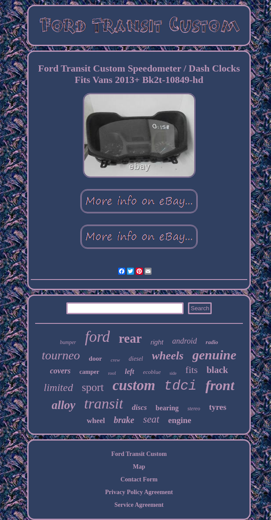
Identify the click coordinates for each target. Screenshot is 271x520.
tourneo (61, 355)
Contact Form (138, 479)
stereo (194, 408)
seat (151, 419)
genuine (214, 355)
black (217, 370)
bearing (166, 408)
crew (115, 359)
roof (112, 373)
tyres (218, 407)
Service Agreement (138, 505)
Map (139, 466)
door (95, 358)
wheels (168, 355)
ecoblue (152, 372)
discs (139, 407)
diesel (136, 358)
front (220, 385)
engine (180, 420)
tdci (180, 386)
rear (130, 338)
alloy (64, 405)
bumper (68, 342)
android (184, 341)
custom (133, 385)
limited (58, 387)
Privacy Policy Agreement (139, 492)
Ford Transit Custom (138, 454)
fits (191, 369)
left (129, 371)
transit (103, 403)
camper (89, 372)
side (173, 373)
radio (212, 342)
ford (97, 336)
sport (93, 387)
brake (124, 420)
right (157, 342)
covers (60, 370)
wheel (96, 420)
